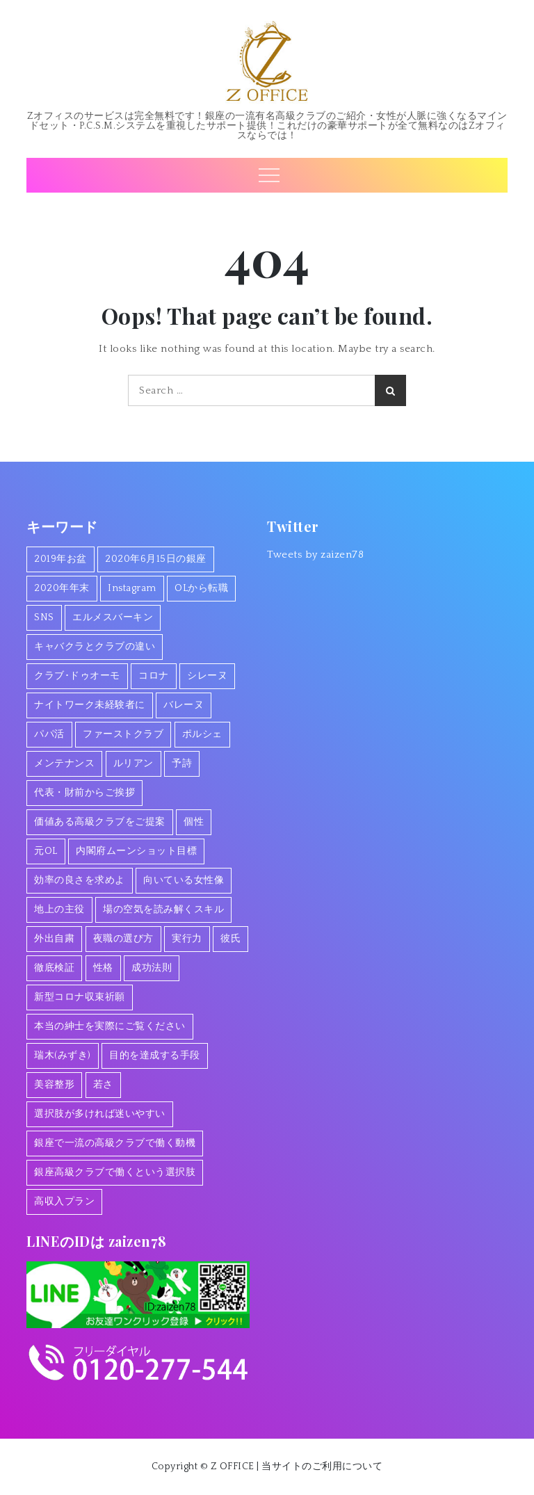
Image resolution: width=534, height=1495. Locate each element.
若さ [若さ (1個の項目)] (103, 1084)
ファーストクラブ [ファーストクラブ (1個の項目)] (123, 734)
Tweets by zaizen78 (315, 554)
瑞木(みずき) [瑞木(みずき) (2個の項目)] (62, 1055)
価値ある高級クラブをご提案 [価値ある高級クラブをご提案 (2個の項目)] (99, 821)
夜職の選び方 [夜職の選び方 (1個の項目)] (123, 938)
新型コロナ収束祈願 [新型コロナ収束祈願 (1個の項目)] (79, 997)
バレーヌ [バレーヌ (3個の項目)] (183, 705)
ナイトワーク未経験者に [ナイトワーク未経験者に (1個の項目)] (89, 705)
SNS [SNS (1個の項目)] (44, 617)
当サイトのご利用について (321, 1466)
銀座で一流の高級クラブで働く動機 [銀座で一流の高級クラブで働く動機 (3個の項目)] (114, 1143)
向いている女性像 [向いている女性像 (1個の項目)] (183, 880)
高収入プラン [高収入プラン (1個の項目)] (64, 1201)
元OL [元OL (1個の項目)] (46, 851)
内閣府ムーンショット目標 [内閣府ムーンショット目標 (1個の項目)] (136, 851)
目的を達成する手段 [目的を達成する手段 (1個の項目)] (154, 1055)
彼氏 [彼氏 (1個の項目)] (230, 938)
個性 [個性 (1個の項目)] (194, 821)
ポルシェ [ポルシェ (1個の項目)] (202, 734)
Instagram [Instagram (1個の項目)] (132, 588)
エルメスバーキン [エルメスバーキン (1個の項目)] (112, 617)
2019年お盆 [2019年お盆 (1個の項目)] (60, 559)
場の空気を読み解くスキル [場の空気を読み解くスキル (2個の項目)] (163, 909)
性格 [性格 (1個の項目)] (103, 967)
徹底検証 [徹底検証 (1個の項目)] (54, 967)
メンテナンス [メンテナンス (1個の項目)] (64, 763)
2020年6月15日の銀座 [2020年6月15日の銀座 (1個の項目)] (156, 559)
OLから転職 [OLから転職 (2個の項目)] (201, 588)
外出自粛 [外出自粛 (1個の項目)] (54, 938)
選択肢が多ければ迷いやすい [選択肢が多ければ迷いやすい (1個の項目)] (99, 1114)
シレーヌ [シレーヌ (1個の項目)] (207, 675)
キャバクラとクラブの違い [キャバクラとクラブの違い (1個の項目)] (94, 646)
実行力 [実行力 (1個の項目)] (187, 938)
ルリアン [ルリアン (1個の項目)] (133, 763)
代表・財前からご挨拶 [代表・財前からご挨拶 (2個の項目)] (84, 792)
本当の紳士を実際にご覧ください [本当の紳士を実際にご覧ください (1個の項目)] (110, 1026)
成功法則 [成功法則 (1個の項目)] (151, 967)
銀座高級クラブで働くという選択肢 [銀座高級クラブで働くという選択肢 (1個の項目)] (114, 1172)
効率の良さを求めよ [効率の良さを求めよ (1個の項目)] (79, 880)
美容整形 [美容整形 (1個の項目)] (54, 1084)
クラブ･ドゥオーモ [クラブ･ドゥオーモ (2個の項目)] (77, 675)
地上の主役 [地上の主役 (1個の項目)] (59, 909)
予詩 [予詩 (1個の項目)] (182, 763)
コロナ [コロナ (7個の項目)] (153, 675)
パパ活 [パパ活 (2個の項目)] (49, 734)
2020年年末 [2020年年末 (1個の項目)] (62, 588)
